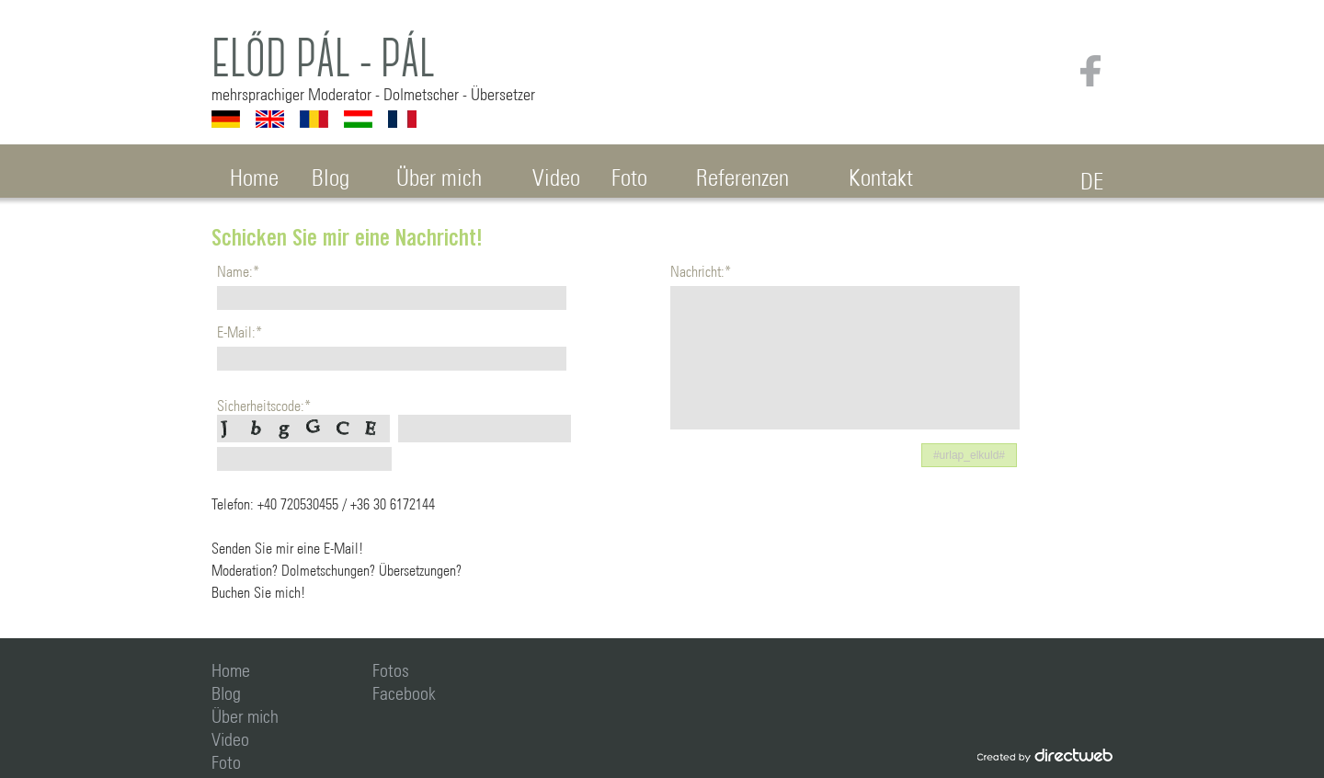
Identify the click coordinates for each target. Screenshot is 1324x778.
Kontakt (881, 174)
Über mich (439, 174)
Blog (330, 174)
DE (1091, 178)
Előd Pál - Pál (323, 58)
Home (254, 174)
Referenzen (742, 174)
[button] (969, 455)
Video (556, 174)
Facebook (404, 690)
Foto (629, 174)
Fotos (390, 667)
